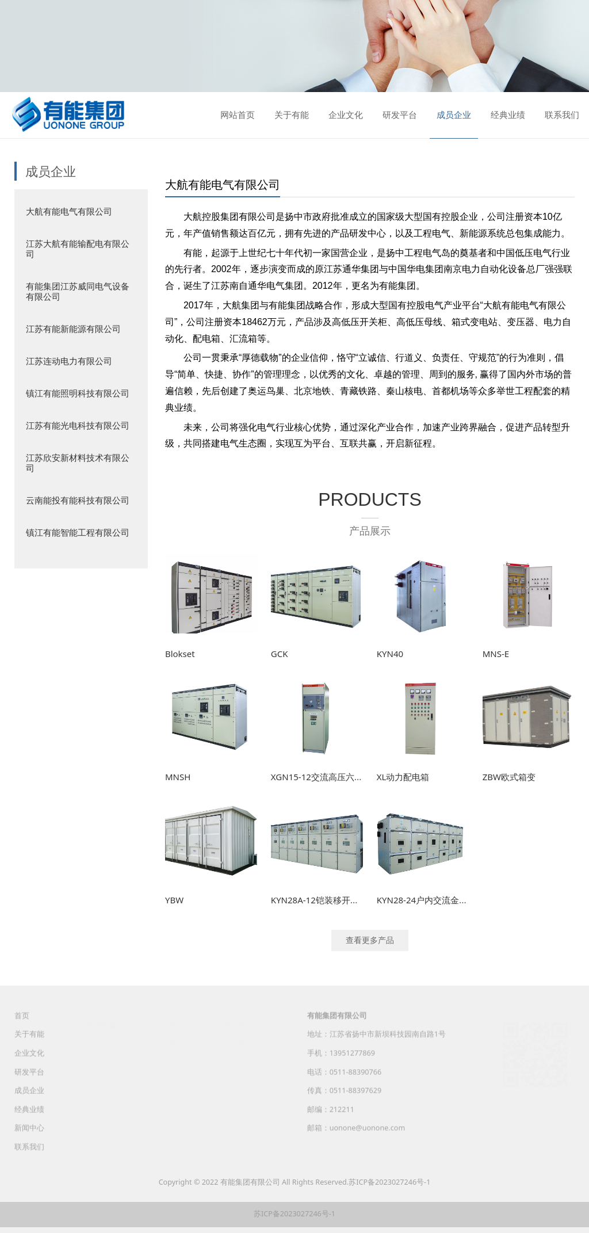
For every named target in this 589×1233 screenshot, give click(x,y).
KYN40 (390, 653)
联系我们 (562, 115)
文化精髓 (168, 1044)
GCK (279, 653)
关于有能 (291, 115)
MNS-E (496, 653)
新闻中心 (29, 1138)
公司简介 (102, 1044)
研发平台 (400, 115)
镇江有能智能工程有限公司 (77, 532)
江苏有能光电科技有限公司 (77, 425)
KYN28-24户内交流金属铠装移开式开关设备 (461, 900)
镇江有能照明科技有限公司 (77, 393)
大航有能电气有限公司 (69, 211)
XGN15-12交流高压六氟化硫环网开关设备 (351, 776)
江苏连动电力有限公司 (69, 361)
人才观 (234, 1044)
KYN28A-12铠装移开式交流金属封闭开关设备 (358, 900)
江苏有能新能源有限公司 (73, 328)
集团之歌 (168, 1063)
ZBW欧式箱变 (509, 776)
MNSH (177, 776)
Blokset (180, 653)
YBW (174, 900)
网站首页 (237, 115)
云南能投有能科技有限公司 (77, 500)
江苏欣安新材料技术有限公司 (77, 463)
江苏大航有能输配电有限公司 (77, 248)
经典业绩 (508, 115)
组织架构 (102, 1063)
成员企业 (454, 115)
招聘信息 (238, 1063)
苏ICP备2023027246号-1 (389, 1182)
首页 (21, 1025)
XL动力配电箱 (403, 776)
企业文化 (345, 115)
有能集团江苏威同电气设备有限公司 (77, 291)
